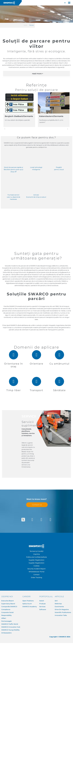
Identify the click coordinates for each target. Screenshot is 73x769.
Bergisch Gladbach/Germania (19, 116)
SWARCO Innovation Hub (10, 627)
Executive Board (7, 601)
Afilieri (3, 618)
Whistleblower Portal (36, 572)
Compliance (5, 609)
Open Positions (28, 601)
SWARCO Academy (29, 606)
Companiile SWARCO (9, 606)
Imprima (36, 554)
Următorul (69, 129)
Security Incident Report (36, 569)
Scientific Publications (63, 612)
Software (42, 609)
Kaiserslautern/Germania (51, 116)
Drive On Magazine (62, 609)
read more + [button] (37, 73)
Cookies (36, 566)
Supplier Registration (36, 560)
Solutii (41, 601)
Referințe (58, 604)
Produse (42, 604)
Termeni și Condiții (36, 551)
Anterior (5, 129)
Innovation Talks (61, 615)
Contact (36, 574)
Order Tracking (36, 577)
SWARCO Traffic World (9, 624)
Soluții (25, 25)
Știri (56, 601)
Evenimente (59, 606)
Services (42, 606)
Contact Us (37, 505)
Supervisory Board (8, 604)
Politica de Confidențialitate (36, 557)
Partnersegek (6, 621)
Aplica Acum (27, 604)
